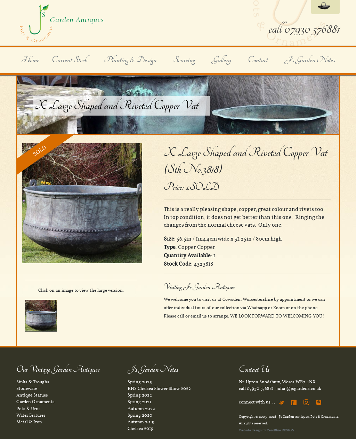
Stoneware (26, 388)
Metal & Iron (29, 422)
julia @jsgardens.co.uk (298, 388)
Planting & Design (130, 60)
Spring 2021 (139, 402)
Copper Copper (196, 247)
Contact (258, 60)
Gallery (221, 60)
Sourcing (184, 60)
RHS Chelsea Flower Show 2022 (159, 388)
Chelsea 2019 (140, 428)
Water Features (31, 415)
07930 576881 (260, 388)
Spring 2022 (140, 395)
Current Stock (69, 60)
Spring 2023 (140, 382)
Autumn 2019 (141, 422)
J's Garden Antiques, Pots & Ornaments (308, 416)
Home (30, 60)
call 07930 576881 (304, 29)
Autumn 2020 (141, 408)
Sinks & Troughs (32, 382)
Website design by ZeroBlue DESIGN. (267, 430)
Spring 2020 (140, 415)
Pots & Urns (28, 408)
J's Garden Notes (309, 60)
